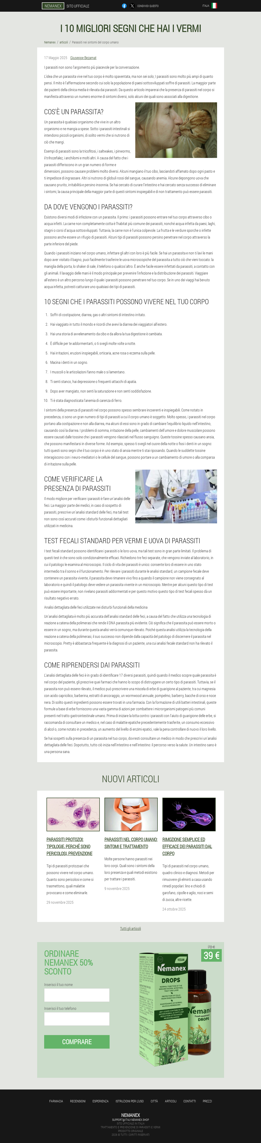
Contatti (189, 1101)
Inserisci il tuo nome (58, 984)
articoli (170, 1101)
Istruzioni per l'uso (130, 1101)
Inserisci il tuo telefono (60, 1008)
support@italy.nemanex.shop (130, 1120)
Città (154, 1101)
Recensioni (78, 1101)
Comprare (77, 1041)
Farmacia (56, 1101)
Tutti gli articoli (130, 928)
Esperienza (101, 1101)
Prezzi (207, 1101)
